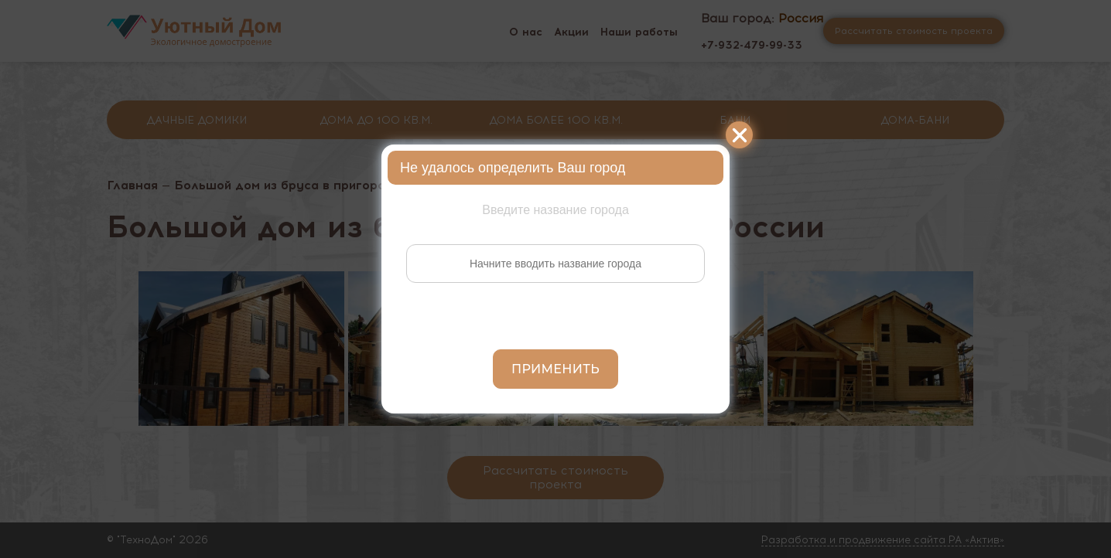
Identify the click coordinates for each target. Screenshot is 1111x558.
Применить (555, 369)
